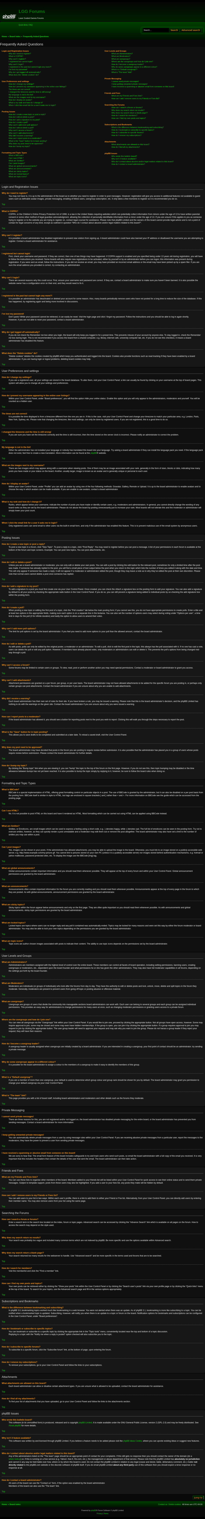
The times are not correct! (19, 89)
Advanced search (191, 30)
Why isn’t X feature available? (123, 159)
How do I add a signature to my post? (24, 120)
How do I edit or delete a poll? (21, 128)
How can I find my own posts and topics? (128, 118)
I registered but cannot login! (21, 61)
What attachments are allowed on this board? (130, 144)
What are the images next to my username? (27, 97)
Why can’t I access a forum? (20, 130)
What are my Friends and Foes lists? (126, 96)
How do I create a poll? (18, 122)
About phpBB (15, 1425)
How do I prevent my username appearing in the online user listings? (37, 87)
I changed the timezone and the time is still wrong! (30, 92)
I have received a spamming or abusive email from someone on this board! (142, 87)
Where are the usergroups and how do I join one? (132, 61)
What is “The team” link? (121, 72)
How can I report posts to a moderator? (25, 138)
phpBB (93, 453)
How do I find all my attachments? (125, 147)
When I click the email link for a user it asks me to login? (32, 105)
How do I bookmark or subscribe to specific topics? (132, 130)
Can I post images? (17, 163)
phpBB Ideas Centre (132, 1441)
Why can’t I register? (17, 59)
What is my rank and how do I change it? (26, 103)
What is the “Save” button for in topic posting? (28, 141)
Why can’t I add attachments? (21, 133)
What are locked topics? (19, 174)
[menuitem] (30, 25)
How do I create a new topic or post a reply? (27, 114)
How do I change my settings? (21, 84)
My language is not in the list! (21, 95)
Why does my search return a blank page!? (129, 113)
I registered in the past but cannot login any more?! (30, 67)
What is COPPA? (16, 56)
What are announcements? (20, 169)
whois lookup (15, 1459)
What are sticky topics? (18, 171)
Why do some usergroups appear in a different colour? (134, 67)
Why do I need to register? (20, 54)
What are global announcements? (23, 166)
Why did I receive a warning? (21, 136)
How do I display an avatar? (20, 100)
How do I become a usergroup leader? (127, 64)
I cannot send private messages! (125, 81)
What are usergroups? (120, 59)
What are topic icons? (18, 176)
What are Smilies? (16, 161)
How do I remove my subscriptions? (126, 135)
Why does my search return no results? (127, 110)
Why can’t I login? (16, 64)
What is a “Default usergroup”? (124, 69)
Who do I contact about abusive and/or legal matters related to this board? (142, 161)
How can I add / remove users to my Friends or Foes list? (135, 98)
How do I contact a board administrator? (128, 164)
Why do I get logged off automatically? (25, 72)
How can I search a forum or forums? (127, 107)
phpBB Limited (85, 1422)
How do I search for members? (124, 115)
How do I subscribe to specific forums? (127, 132)
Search (174, 30)
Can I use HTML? (16, 158)
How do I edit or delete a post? (21, 117)
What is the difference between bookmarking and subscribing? (137, 127)
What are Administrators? (122, 54)
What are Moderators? (120, 56)
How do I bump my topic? (19, 146)
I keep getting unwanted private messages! (129, 84)
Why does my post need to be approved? (26, 144)
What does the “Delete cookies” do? (24, 75)
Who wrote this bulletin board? (124, 156)
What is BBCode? (16, 155)
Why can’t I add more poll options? (23, 125)
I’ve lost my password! (18, 69)
